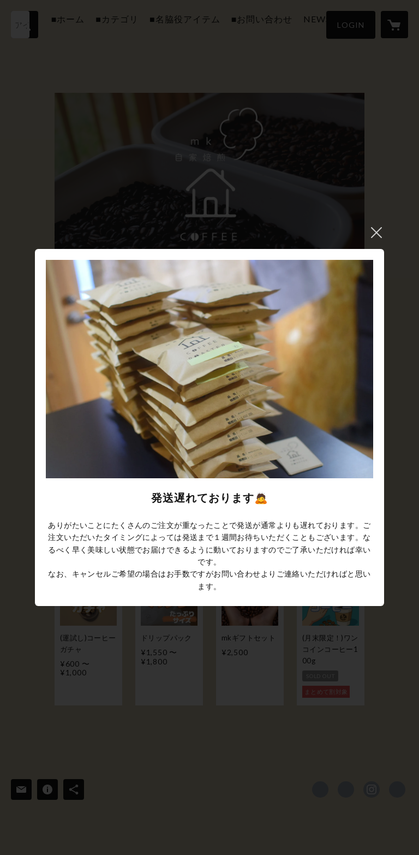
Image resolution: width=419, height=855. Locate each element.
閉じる (376, 232)
